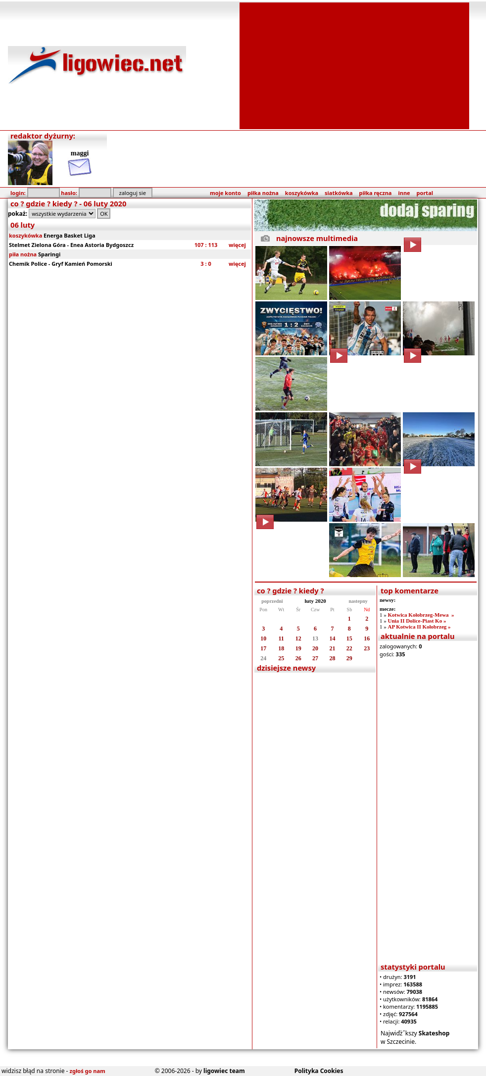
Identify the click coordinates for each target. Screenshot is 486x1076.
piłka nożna (263, 192)
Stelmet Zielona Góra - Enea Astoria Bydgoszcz (71, 244)
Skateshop (434, 1033)
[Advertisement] (354, 65)
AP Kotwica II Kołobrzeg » (419, 627)
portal (425, 192)
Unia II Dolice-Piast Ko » (417, 621)
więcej (237, 244)
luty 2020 (315, 601)
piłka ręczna (375, 192)
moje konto (225, 192)
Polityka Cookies (318, 1071)
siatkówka (338, 192)
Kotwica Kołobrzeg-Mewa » (421, 615)
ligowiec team (224, 1071)
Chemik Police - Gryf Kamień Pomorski (60, 263)
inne (404, 192)
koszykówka (301, 192)
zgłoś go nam (87, 1071)
